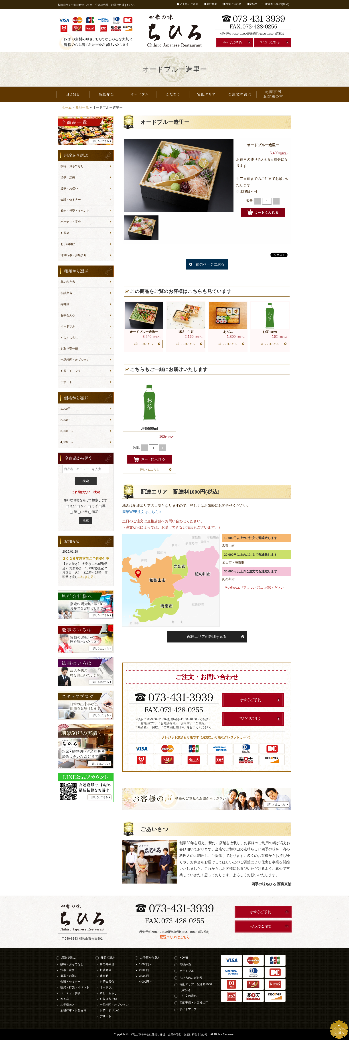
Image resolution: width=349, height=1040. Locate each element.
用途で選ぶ (68, 957)
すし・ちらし (69, 337)
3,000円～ (67, 431)
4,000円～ (67, 442)
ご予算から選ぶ (150, 957)
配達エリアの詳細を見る (206, 637)
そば (93, 506)
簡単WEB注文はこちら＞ (142, 512)
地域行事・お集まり (74, 255)
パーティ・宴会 (71, 221)
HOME (73, 94)
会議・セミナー (71, 199)
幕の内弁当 (68, 282)
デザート (66, 382)
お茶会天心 (68, 315)
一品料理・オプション (75, 359)
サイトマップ (188, 1009)
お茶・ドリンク (71, 371)
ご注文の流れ (240, 94)
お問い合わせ (233, 4)
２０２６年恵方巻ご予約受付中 (85, 558)
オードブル (139, 94)
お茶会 (65, 233)
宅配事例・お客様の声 (273, 94)
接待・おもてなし (72, 166)
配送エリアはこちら (175, 937)
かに (82, 506)
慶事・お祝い (69, 188)
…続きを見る (87, 577)
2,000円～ (67, 420)
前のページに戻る (210, 264)
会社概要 (212, 4)
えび (71, 506)
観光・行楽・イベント (75, 210)
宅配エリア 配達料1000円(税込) (269, 4)
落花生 (94, 512)
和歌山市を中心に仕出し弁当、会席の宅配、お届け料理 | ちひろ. (169, 1034)
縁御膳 (65, 304)
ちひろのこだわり (173, 94)
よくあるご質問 (189, 4)
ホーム (67, 107)
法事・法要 (68, 177)
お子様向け (68, 244)
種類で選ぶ (108, 957)
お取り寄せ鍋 (69, 348)
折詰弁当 (66, 293)
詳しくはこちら (143, 343)
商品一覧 (82, 107)
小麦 (83, 512)
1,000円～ (67, 408)
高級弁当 (106, 94)
